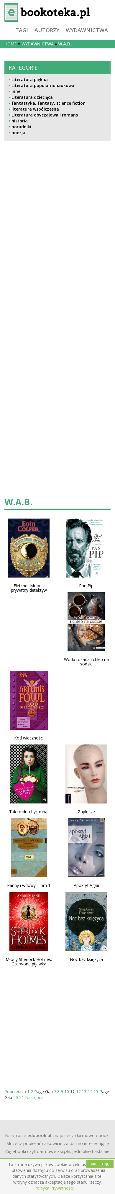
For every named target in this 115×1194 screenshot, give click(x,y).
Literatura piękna (30, 79)
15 (95, 1091)
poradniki (21, 126)
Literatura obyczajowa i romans (45, 115)
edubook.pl (39, 1135)
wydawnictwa (87, 30)
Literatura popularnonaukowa (43, 85)
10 (66, 1091)
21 (21, 1097)
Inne (16, 91)
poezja (18, 132)
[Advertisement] (40, 263)
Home (10, 44)
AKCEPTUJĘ (100, 1164)
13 (84, 1091)
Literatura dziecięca (32, 97)
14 (90, 1091)
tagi (21, 30)
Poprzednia (15, 1091)
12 (78, 1091)
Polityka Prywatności (54, 1188)
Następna (34, 1097)
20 (15, 1097)
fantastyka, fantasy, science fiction (49, 103)
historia (20, 121)
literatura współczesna (35, 109)
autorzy (46, 30)
